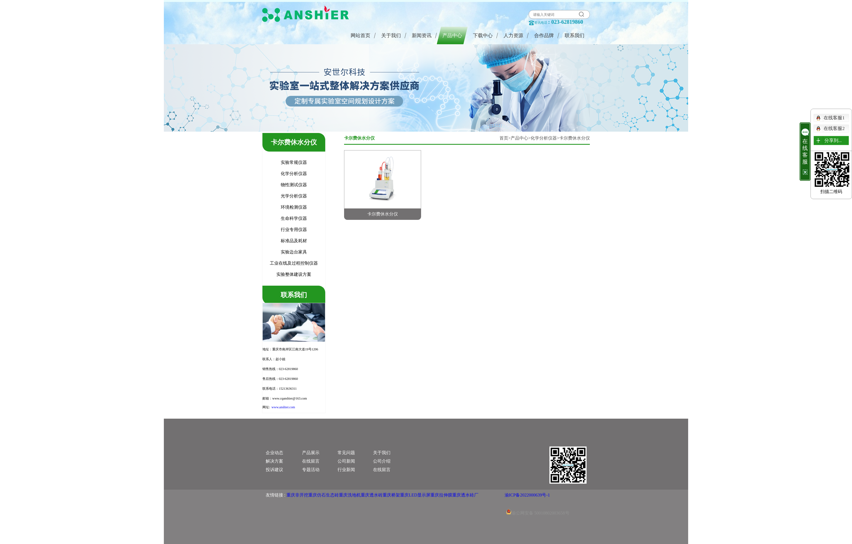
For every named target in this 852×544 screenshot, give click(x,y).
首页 (503, 138)
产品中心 (519, 138)
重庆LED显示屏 (415, 495)
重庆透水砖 (372, 495)
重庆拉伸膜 (441, 495)
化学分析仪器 (544, 138)
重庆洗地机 (350, 495)
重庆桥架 (391, 495)
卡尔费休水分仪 (574, 138)
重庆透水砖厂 (465, 495)
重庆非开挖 (297, 495)
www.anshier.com (283, 407)
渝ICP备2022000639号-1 (527, 495)
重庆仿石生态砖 (323, 495)
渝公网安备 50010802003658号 (537, 506)
